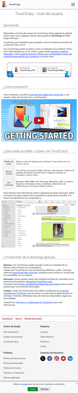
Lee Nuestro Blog (10, 342)
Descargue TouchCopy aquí (39, 281)
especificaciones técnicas (24, 272)
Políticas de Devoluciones (14, 358)
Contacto (44, 332)
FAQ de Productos (11, 332)
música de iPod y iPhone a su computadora (41, 54)
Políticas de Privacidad (13, 363)
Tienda (43, 346)
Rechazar (44, 389)
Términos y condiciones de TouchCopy (34, 302)
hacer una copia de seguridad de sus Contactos (38, 55)
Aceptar (33, 389)
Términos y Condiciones (13, 373)
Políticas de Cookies (12, 368)
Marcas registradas (11, 378)
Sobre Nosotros (47, 337)
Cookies (25, 384)
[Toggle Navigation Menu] (73, 4)
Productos (44, 342)
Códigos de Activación (13, 337)
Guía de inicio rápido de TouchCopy (46, 94)
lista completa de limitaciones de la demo (40, 284)
